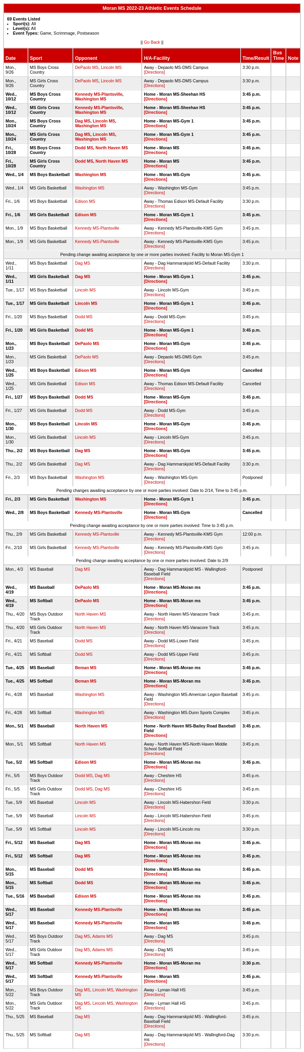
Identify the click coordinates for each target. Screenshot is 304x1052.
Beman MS (85, 667)
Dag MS (82, 121)
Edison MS (85, 201)
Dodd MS (84, 147)
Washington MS (90, 98)
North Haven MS (111, 147)
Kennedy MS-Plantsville (98, 94)
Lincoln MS (111, 67)
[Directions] (154, 72)
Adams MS (102, 936)
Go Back (152, 42)
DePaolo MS (86, 67)
